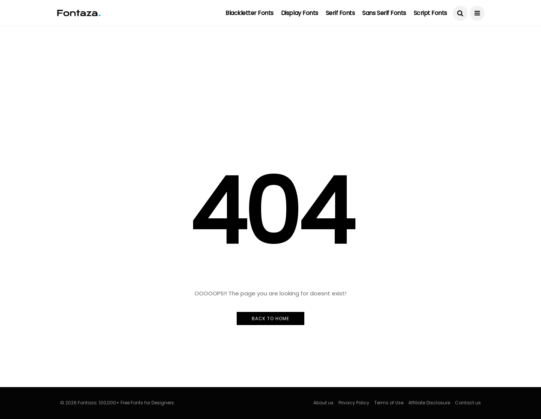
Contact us (468, 402)
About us (323, 402)
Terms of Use (388, 402)
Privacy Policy (354, 402)
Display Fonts (299, 13)
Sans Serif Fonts (384, 13)
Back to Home (270, 318)
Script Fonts (430, 13)
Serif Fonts (340, 13)
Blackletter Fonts (249, 13)
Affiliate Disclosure (429, 402)
